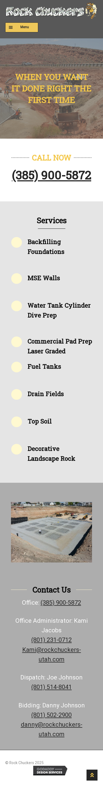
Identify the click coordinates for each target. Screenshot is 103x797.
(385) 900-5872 (51, 175)
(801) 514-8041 (51, 687)
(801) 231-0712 (51, 639)
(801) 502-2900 (51, 715)
